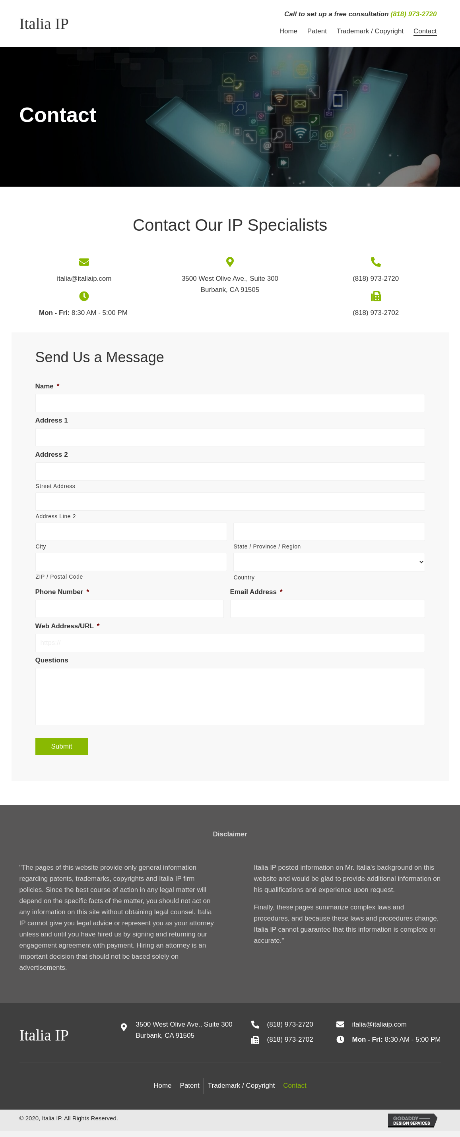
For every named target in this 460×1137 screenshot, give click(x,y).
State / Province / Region (267, 546)
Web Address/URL (67, 626)
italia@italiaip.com (84, 278)
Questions (51, 660)
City (41, 546)
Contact (295, 1092)
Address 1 (51, 420)
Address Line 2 (56, 516)
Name (47, 386)
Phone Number (62, 592)
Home (162, 1092)
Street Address (56, 486)
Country (244, 577)
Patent (190, 1092)
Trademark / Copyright (241, 1092)
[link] (288, 31)
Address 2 (51, 454)
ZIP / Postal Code (59, 576)
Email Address (256, 592)
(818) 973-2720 (413, 14)
